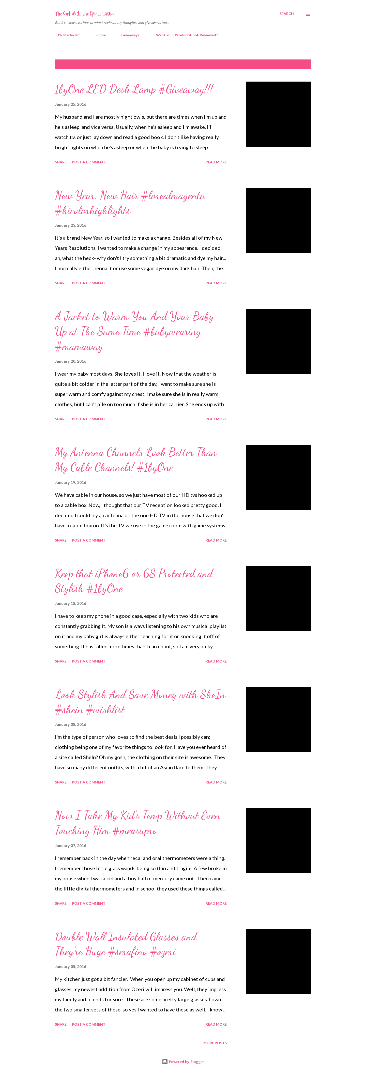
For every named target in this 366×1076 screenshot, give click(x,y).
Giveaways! (128, 35)
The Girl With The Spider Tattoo (84, 13)
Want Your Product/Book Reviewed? (184, 35)
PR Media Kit (66, 35)
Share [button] (61, 162)
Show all (298, 64)
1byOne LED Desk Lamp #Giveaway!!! (134, 89)
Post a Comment (88, 162)
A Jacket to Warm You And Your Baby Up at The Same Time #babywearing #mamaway (134, 331)
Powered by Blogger (183, 1061)
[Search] (287, 13)
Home (98, 35)
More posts (215, 1043)
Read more (216, 162)
